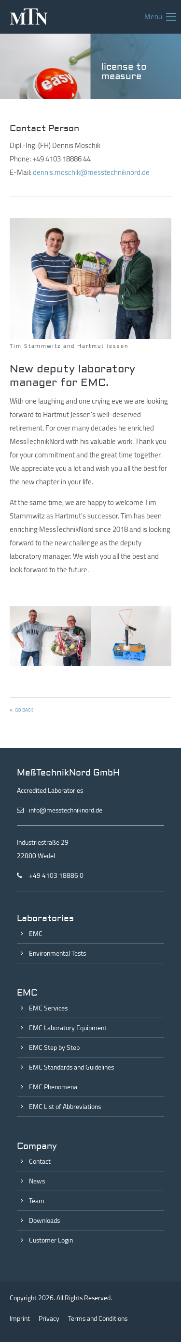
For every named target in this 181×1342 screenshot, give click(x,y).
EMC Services (48, 1008)
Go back (24, 709)
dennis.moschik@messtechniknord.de (91, 172)
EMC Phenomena (53, 1087)
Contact (40, 1161)
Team (36, 1200)
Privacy (49, 1318)
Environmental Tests (57, 953)
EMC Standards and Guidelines (71, 1067)
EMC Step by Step (54, 1047)
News (37, 1181)
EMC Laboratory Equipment (68, 1028)
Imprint (20, 1318)
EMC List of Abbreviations (65, 1106)
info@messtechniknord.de (65, 810)
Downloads (44, 1220)
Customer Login (51, 1240)
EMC (35, 933)
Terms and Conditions (97, 1318)
